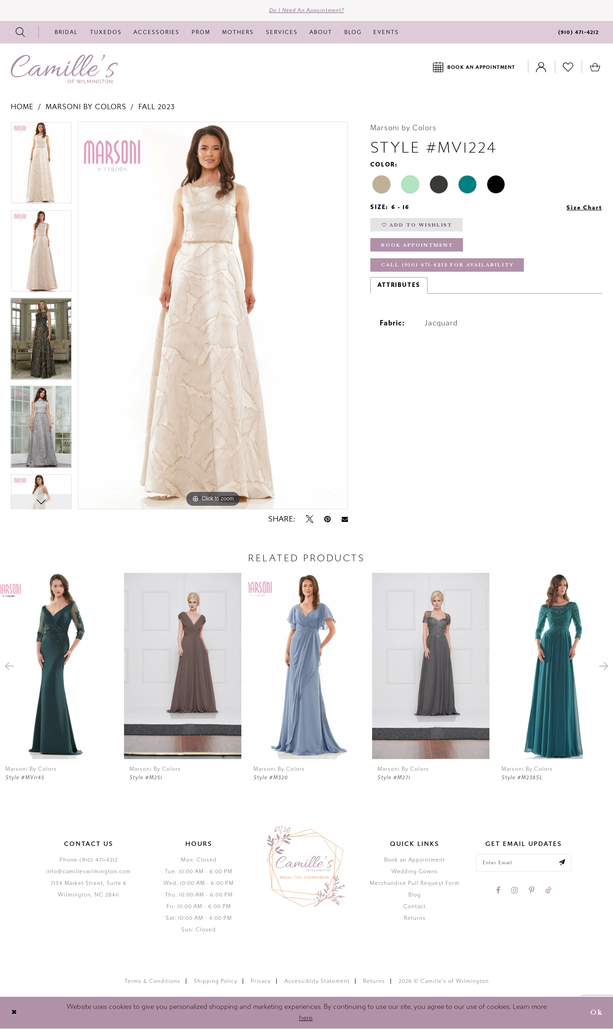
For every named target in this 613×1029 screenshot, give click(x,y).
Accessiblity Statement (317, 981)
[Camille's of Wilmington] (64, 69)
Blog (414, 895)
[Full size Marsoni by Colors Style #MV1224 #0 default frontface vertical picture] (212, 316)
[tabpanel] (41, 166)
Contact (414, 907)
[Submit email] (563, 863)
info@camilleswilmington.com (88, 872)
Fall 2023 (156, 107)
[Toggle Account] (541, 67)
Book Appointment (418, 247)
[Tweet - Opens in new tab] (309, 519)
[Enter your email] (524, 863)
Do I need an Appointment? (306, 11)
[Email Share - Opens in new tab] (345, 520)
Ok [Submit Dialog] (596, 1013)
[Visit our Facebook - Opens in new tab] (498, 891)
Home (22, 107)
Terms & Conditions (152, 981)
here (306, 1019)
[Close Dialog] (14, 1013)
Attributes (398, 287)
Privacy (261, 981)
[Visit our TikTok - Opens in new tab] (548, 891)
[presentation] (58, 666)
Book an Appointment (414, 860)
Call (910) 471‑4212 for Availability (449, 267)
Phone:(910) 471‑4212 (89, 860)
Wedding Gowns (414, 872)
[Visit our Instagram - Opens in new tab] (514, 891)
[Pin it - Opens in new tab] (327, 519)
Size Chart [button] (584, 208)
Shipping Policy (215, 981)
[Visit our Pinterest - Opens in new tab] (531, 891)
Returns (415, 918)
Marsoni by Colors (86, 107)
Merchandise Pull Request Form (414, 883)
